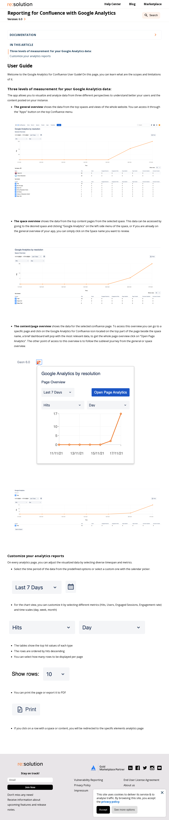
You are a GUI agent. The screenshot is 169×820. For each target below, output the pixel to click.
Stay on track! (30, 773)
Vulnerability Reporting (88, 780)
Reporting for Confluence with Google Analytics (61, 13)
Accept (103, 809)
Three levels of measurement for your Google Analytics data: (50, 51)
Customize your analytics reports (30, 56)
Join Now (30, 787)
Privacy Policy (82, 785)
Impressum (81, 790)
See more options (124, 809)
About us (129, 785)
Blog (132, 4)
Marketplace (153, 4)
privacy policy (110, 801)
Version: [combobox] (14, 19)
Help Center (112, 4)
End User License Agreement (141, 780)
